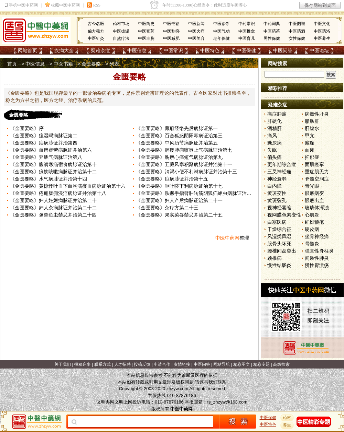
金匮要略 (91, 64)
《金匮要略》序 (27, 128)
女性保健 (297, 38)
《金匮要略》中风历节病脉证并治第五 (177, 142)
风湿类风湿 (279, 236)
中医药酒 (297, 31)
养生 (287, 425)
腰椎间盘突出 (281, 251)
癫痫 (309, 142)
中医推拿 (246, 31)
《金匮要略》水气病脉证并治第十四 (48, 179)
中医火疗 (196, 31)
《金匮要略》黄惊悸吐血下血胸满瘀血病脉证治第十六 (68, 186)
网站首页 (27, 50)
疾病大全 (64, 50)
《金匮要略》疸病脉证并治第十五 (172, 179)
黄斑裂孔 (277, 200)
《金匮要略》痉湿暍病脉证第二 (43, 135)
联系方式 (102, 364)
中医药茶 (272, 31)
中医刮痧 (171, 31)
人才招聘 (122, 364)
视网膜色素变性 (284, 215)
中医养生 (322, 38)
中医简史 (146, 23)
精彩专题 (261, 364)
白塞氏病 (277, 222)
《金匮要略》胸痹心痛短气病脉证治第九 (179, 157)
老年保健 (221, 38)
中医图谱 (297, 23)
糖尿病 (274, 142)
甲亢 (309, 135)
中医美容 (196, 38)
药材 (287, 417)
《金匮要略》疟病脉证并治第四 (43, 142)
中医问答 (282, 50)
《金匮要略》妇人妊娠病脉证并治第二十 (53, 200)
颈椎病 (274, 258)
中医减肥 (171, 38)
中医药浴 (322, 31)
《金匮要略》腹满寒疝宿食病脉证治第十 (53, 164)
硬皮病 (312, 229)
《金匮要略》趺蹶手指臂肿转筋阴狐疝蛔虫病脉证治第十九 (198, 193)
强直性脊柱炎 (319, 251)
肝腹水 (312, 128)
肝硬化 (274, 121)
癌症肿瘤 (277, 114)
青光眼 (312, 186)
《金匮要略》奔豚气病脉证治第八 (46, 157)
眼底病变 (314, 193)
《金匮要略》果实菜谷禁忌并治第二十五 (179, 215)
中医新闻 (196, 23)
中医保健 (246, 50)
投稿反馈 (142, 364)
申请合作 (162, 364)
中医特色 (209, 50)
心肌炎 (312, 215)
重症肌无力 (317, 171)
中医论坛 (319, 50)
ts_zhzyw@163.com (227, 402)
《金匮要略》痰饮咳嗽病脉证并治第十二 (53, 171)
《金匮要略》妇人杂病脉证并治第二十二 (53, 207)
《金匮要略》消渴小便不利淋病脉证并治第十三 (186, 171)
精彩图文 (241, 364)
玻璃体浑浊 (317, 207)
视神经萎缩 (279, 207)
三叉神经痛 (279, 171)
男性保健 (272, 38)
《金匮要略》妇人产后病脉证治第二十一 (179, 200)
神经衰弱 (277, 179)
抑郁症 (312, 157)
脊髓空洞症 (317, 179)
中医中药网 (227, 238)
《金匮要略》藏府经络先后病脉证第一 (177, 128)
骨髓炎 (312, 243)
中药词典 (272, 23)
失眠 (272, 150)
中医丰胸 (146, 38)
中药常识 (246, 23)
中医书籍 (171, 23)
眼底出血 (314, 200)
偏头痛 (274, 157)
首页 (12, 64)
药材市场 (121, 23)
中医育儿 (246, 38)
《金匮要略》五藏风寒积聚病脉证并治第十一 (184, 164)
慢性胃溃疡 (317, 265)
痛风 (272, 135)
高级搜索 (281, 364)
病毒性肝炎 (317, 114)
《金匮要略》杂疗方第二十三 (167, 207)
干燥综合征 (279, 229)
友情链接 (182, 364)
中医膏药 (146, 31)
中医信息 (137, 50)
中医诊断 (221, 23)
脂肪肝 (312, 121)
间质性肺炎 (317, 258)
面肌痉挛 (314, 164)
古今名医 (96, 23)
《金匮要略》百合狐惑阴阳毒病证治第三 (179, 135)
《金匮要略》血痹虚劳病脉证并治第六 (51, 150)
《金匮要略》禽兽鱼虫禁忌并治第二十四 (53, 215)
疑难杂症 (100, 50)
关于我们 (62, 364)
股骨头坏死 (279, 243)
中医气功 (221, 31)
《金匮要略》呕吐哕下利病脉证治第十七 (179, 186)
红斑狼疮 (314, 222)
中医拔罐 (121, 31)
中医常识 (173, 50)
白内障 (274, 186)
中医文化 (322, 23)
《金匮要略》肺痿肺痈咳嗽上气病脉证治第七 (184, 150)
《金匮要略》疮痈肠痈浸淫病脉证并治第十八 (58, 193)
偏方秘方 (96, 31)
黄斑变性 (277, 193)
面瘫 (309, 150)
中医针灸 (96, 38)
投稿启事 (82, 364)
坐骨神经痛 (317, 236)
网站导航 (221, 364)
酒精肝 (274, 128)
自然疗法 (121, 38)
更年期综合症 (281, 164)
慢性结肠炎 (279, 265)
